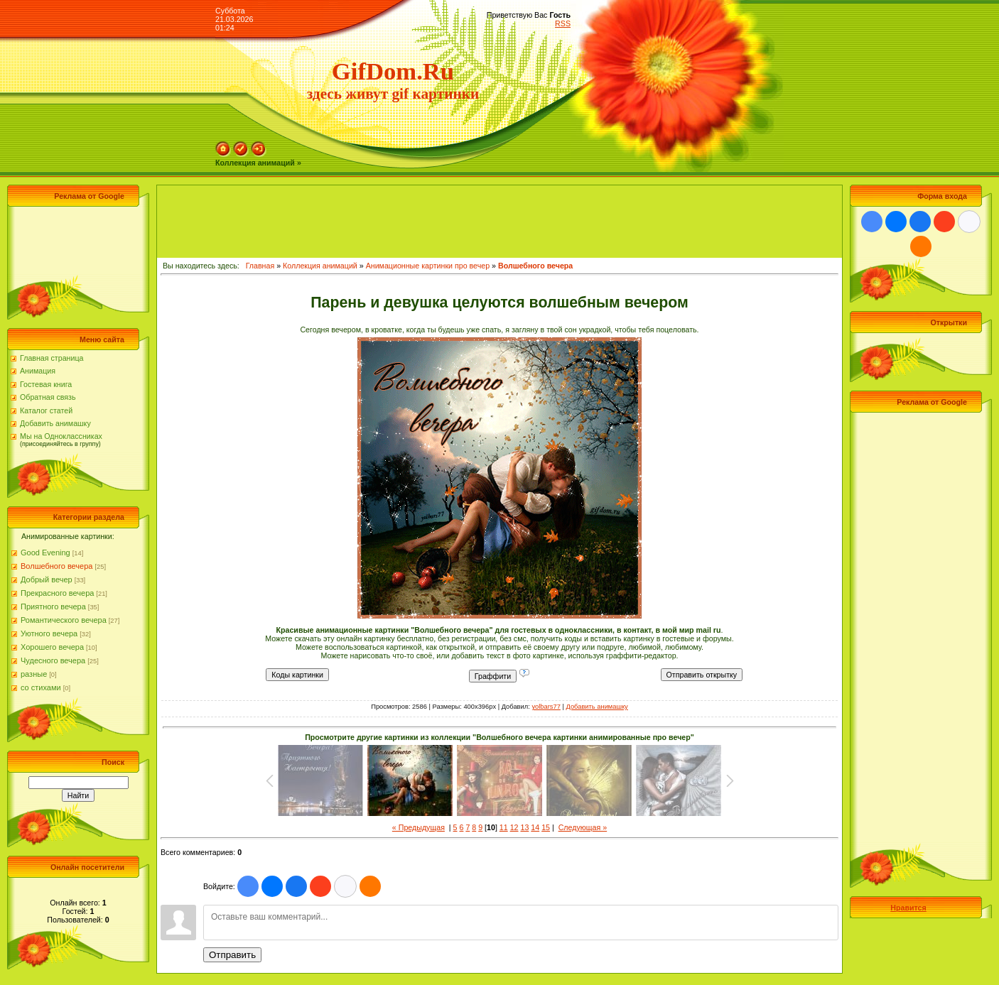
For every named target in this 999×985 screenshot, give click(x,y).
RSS (563, 23)
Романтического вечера (64, 620)
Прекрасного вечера (57, 593)
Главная (260, 265)
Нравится (908, 907)
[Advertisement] (75, 242)
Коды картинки (297, 674)
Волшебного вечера (56, 566)
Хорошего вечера (52, 647)
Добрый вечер (46, 579)
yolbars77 (545, 706)
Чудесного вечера (53, 660)
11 (504, 827)
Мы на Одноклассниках (61, 436)
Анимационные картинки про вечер (428, 265)
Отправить (232, 954)
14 (535, 827)
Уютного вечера (49, 633)
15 (545, 827)
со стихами (41, 687)
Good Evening (45, 552)
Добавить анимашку (55, 423)
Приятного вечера (53, 606)
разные (34, 674)
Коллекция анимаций (320, 265)
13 (524, 827)
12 (514, 827)
